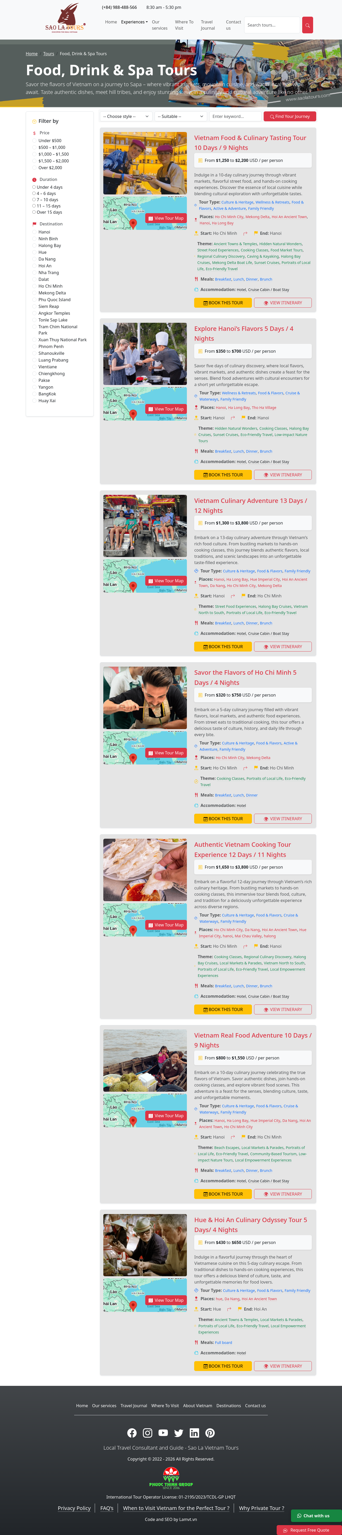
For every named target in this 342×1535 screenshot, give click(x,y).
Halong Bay (50, 245)
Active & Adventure (229, 208)
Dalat (44, 279)
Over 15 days (47, 212)
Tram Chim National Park (58, 330)
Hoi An (45, 266)
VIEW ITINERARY (283, 303)
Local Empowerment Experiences (263, 1160)
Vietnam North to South (284, 963)
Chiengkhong (52, 373)
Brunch (266, 279)
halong (270, 935)
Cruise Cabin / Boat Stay (268, 289)
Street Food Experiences (217, 250)
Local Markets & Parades (241, 963)
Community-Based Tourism (273, 1153)
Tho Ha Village (264, 407)
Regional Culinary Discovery (221, 256)
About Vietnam (197, 1405)
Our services (160, 25)
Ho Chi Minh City (229, 216)
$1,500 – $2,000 (54, 161)
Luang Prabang (53, 360)
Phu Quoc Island (55, 299)
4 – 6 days (44, 193)
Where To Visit (184, 25)
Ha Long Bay (222, 222)
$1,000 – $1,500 (54, 154)
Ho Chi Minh (50, 286)
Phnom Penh (51, 346)
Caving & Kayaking (263, 256)
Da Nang (47, 259)
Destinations (229, 1405)
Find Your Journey (290, 116)
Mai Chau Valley (248, 935)
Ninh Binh (48, 239)
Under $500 (50, 140)
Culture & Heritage (237, 202)
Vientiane (48, 367)
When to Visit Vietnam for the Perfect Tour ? (176, 1508)
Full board (223, 1342)
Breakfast (223, 279)
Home (111, 22)
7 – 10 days (45, 200)
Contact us (233, 25)
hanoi (227, 935)
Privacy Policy (74, 1508)
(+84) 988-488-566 (119, 7)
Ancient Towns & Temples (235, 243)
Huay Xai (47, 400)
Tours (48, 53)
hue (219, 1298)
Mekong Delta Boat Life (232, 262)
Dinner (252, 279)
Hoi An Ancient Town (289, 216)
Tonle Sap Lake (53, 320)
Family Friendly (261, 208)
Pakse (44, 380)
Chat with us (313, 1516)
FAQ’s (106, 1508)
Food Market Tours (286, 250)
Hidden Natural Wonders (280, 243)
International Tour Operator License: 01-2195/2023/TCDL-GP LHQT (171, 1497)
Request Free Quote (306, 1530)
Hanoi (44, 232)
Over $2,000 (50, 167)
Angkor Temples (54, 313)
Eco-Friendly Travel (222, 268)
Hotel (241, 289)
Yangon (46, 387)
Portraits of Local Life (244, 612)
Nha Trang (49, 272)
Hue (43, 252)
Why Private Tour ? (261, 1508)
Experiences (133, 22)
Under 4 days (47, 187)
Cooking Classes (254, 250)
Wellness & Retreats (272, 202)
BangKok (47, 394)
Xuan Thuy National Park (63, 340)
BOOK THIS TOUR (223, 303)
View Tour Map (166, 218)
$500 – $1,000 (52, 147)
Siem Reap (49, 306)
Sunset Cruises (267, 262)
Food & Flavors (270, 392)
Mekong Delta (52, 293)
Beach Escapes (226, 1147)
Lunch (238, 279)
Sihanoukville (51, 353)
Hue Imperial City (265, 579)
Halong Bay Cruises (275, 606)
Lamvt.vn (188, 1519)
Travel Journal (208, 25)
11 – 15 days (46, 206)
